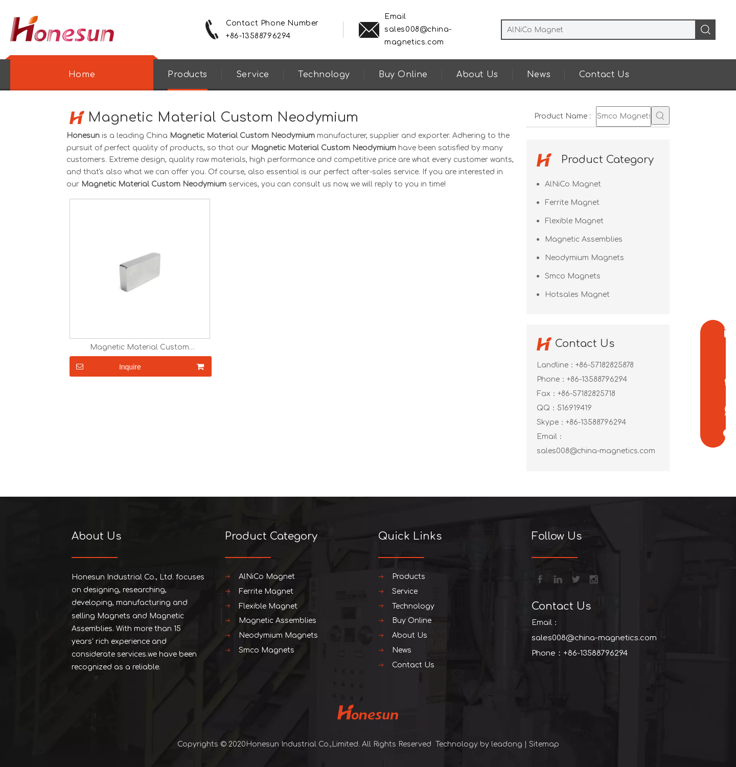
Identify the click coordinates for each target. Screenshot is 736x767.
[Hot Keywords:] (660, 115)
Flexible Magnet (574, 221)
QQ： (547, 408)
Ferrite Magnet (572, 202)
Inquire (105, 366)
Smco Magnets (573, 276)
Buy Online (403, 74)
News (538, 74)
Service (252, 74)
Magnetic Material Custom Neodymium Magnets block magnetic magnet (140, 347)
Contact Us (604, 74)
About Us (477, 74)
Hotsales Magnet (577, 294)
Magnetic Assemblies (584, 239)
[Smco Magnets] (623, 116)
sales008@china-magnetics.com (596, 451)
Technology (324, 74)
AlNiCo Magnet (573, 184)
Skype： (551, 422)
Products (188, 74)
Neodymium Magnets (584, 258)
